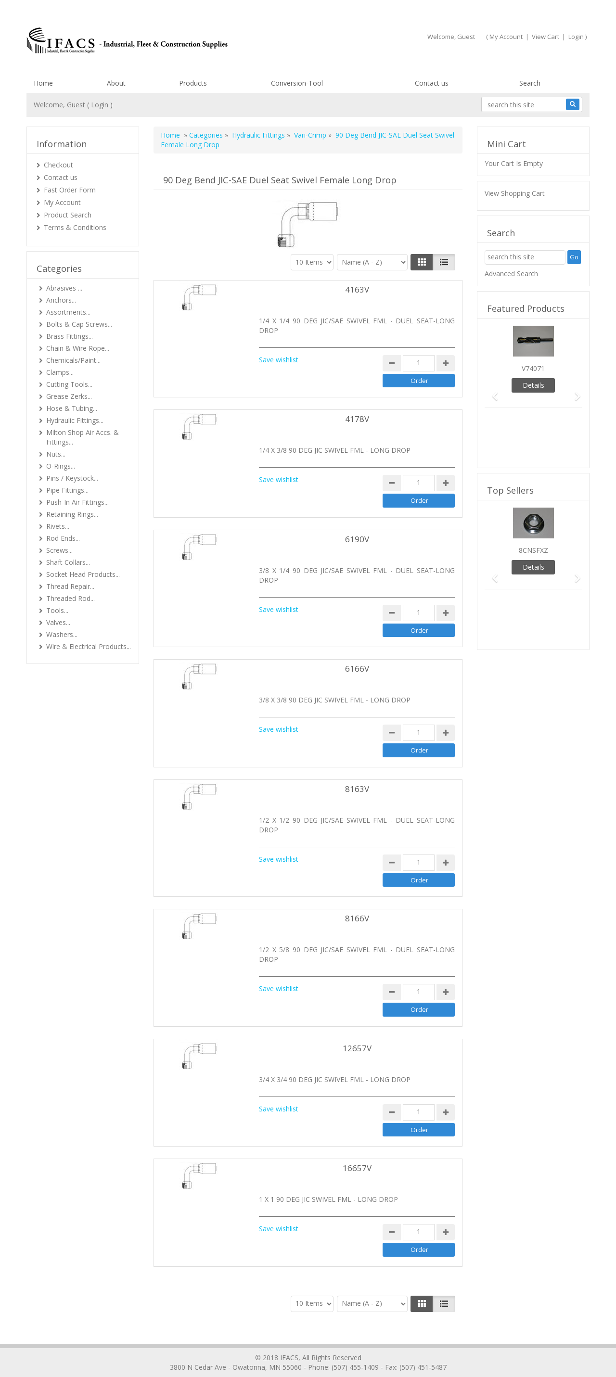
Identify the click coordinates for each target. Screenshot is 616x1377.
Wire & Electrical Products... (88, 646)
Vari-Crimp (310, 135)
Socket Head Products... (83, 574)
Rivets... (57, 526)
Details (533, 385)
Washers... (61, 634)
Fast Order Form (70, 189)
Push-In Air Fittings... (77, 502)
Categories (206, 135)
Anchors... (61, 300)
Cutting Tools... (69, 384)
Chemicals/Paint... (73, 360)
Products (193, 83)
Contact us (432, 83)
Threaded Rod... (70, 598)
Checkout (58, 164)
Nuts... (55, 454)
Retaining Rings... (72, 514)
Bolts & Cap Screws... (79, 324)
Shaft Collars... (68, 562)
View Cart (545, 36)
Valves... (58, 622)
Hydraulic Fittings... (74, 420)
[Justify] (444, 262)
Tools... (57, 610)
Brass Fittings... (69, 336)
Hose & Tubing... (71, 408)
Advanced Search (511, 273)
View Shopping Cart (515, 193)
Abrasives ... (64, 288)
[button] (492, 391)
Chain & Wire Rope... (77, 348)
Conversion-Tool (297, 83)
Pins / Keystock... (72, 478)
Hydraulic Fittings (258, 135)
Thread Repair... (70, 586)
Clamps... (60, 372)
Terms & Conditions (75, 227)
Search (529, 83)
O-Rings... (60, 466)
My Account (506, 36)
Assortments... (68, 312)
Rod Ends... (63, 538)
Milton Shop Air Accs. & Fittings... (82, 437)
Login (576, 36)
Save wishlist (278, 359)
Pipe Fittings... (67, 490)
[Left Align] (422, 262)
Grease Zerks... (69, 396)
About (116, 83)
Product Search (67, 214)
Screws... (59, 550)
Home (43, 83)
